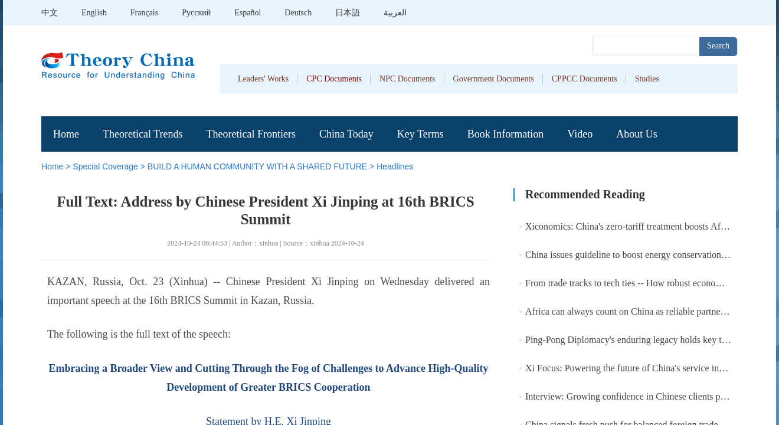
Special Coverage (105, 166)
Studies (647, 78)
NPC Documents (407, 78)
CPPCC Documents (584, 78)
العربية (395, 12)
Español (247, 12)
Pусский (196, 12)
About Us (636, 134)
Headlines (395, 166)
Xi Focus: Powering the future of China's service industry (633, 368)
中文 (49, 12)
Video (580, 134)
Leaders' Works (263, 78)
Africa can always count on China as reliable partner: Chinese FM (650, 311)
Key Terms (420, 134)
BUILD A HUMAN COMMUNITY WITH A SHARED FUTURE (257, 166)
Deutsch (298, 12)
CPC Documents (334, 78)
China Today (346, 134)
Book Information (505, 134)
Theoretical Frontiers (250, 134)
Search (718, 45)
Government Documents (493, 78)
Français (144, 12)
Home (66, 134)
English (94, 12)
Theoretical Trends (142, 134)
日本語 (347, 12)
